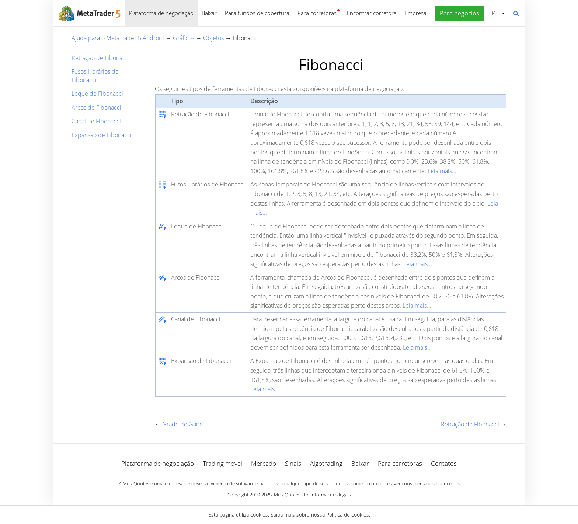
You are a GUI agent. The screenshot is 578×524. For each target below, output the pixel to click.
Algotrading (326, 463)
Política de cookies (347, 514)
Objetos (213, 38)
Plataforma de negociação (161, 13)
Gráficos (183, 38)
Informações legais (331, 494)
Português (494, 13)
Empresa (415, 13)
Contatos (444, 463)
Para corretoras (317, 13)
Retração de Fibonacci (101, 58)
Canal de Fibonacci (96, 121)
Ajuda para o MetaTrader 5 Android (118, 38)
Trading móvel (222, 463)
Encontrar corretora (372, 13)
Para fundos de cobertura (257, 13)
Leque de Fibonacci (97, 94)
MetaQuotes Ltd (291, 494)
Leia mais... (442, 171)
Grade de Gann (182, 424)
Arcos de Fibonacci (96, 108)
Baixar (209, 13)
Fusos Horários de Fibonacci (95, 75)
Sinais (293, 463)
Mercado (263, 463)
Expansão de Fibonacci (102, 135)
